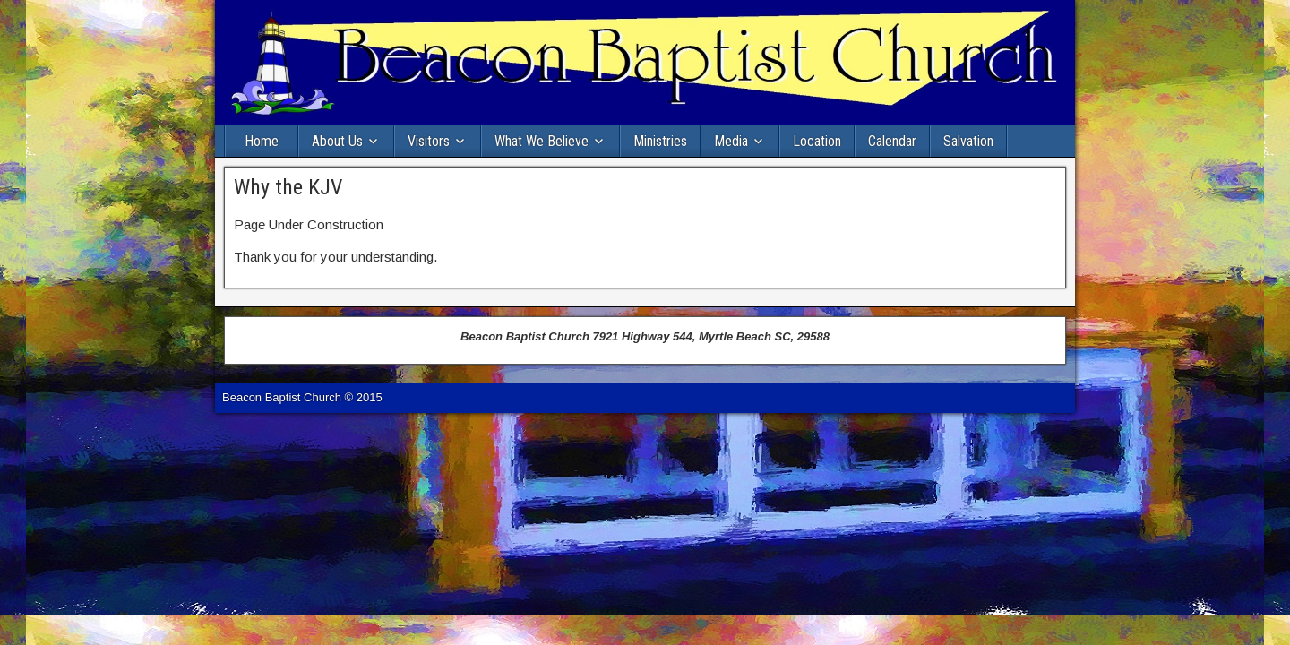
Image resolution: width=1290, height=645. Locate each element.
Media (731, 141)
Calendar (892, 141)
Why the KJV (288, 187)
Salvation (968, 141)
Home (262, 141)
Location (817, 141)
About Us (337, 141)
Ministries (660, 141)
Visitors (429, 141)
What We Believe (541, 141)
